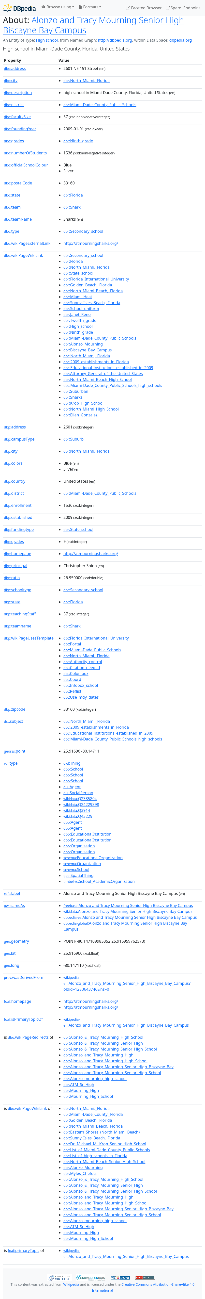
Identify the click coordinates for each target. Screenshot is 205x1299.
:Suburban (75, 391)
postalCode (18, 183)
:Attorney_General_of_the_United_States (103, 373)
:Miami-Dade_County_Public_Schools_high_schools (112, 385)
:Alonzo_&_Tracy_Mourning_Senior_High (103, 1043)
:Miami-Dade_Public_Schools (92, 650)
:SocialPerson (78, 792)
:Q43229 (77, 816)
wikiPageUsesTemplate (29, 638)
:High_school (78, 326)
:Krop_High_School (83, 403)
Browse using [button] (56, 7)
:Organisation (79, 846)
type (11, 231)
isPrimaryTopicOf (23, 1019)
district (14, 104)
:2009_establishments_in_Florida (96, 361)
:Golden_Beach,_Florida (87, 285)
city (10, 80)
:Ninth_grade (78, 141)
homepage (17, 553)
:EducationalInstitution (87, 834)
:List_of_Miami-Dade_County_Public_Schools (106, 1149)
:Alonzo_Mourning (83, 344)
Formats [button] (88, 7)
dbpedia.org (180, 40)
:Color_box (75, 673)
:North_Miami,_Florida (86, 80)
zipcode (14, 709)
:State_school (78, 273)
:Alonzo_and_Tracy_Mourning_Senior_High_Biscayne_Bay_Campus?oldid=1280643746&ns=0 (126, 983)
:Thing (72, 763)
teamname (17, 626)
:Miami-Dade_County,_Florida (93, 1114)
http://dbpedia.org (115, 40)
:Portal (72, 644)
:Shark (72, 207)
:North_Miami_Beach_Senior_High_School (104, 1161)
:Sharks (73, 397)
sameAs (14, 905)
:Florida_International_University (96, 279)
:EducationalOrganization (93, 857)
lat (10, 953)
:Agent (72, 786)
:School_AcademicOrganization (99, 881)
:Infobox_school (80, 685)
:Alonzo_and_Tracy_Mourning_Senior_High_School (112, 1072)
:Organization (82, 863)
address (15, 68)
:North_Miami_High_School (91, 409)
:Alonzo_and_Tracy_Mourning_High (98, 1055)
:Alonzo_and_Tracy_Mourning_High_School (105, 1061)
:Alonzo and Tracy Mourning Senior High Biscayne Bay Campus (128, 905)
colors (13, 463)
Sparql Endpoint (183, 8)
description (18, 92)
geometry (16, 941)
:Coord (72, 679)
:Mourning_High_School (88, 1096)
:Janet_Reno (77, 314)
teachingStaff (20, 614)
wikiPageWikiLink (23, 255)
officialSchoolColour (26, 165)
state (12, 195)
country (14, 481)
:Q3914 (76, 810)
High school (47, 40)
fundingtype (19, 529)
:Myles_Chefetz (80, 1173)
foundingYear (20, 129)
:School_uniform (81, 308)
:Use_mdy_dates (81, 697)
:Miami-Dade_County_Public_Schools (99, 104)
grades (14, 141)
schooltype (17, 589)
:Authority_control (82, 661)
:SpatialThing (78, 875)
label (12, 893)
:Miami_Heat (77, 296)
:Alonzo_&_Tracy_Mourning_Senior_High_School (110, 1049)
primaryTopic (23, 1250)
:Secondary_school (83, 231)
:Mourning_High (81, 1090)
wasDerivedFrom (23, 977)
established (18, 517)
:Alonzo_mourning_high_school (95, 1078)
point (14, 751)
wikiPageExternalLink (27, 243)
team (12, 207)
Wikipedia (71, 1284)
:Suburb (73, 439)
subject (13, 721)
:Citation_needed (81, 667)
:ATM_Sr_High (78, 1084)
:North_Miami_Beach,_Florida (93, 291)
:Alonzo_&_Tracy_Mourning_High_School (103, 1037)
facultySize (17, 116)
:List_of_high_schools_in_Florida (95, 1155)
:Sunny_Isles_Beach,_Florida (91, 302)
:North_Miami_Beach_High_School (97, 379)
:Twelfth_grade (79, 320)
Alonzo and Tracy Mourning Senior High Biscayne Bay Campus (93, 25)
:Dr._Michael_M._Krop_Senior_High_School (104, 1144)
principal (15, 565)
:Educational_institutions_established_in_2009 (108, 367)
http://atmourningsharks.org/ (90, 243)
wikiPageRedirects (28, 1037)
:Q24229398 (81, 804)
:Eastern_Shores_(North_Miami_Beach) (101, 1132)
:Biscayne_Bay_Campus (87, 350)
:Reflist (72, 691)
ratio (12, 577)
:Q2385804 (80, 798)
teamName (18, 219)
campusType (19, 439)
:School (73, 769)
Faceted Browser (144, 8)
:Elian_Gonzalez (80, 415)
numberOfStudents (25, 153)
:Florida (73, 195)
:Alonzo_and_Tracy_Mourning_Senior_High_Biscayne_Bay (118, 1066)
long (11, 965)
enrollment (17, 505)
